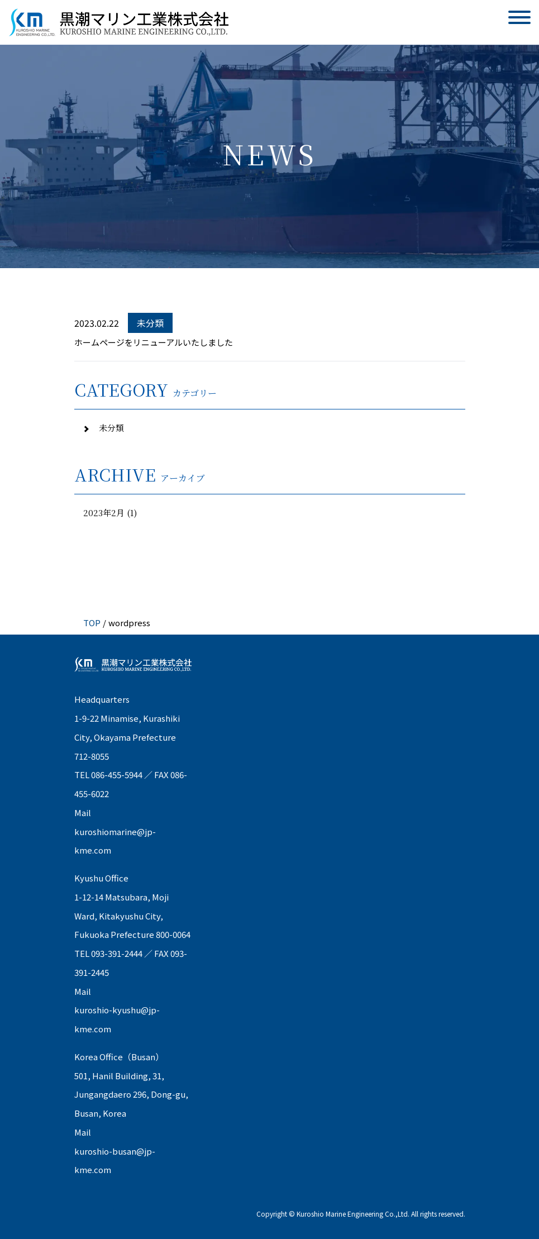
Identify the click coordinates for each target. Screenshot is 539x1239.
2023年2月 (104, 512)
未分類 (110, 427)
